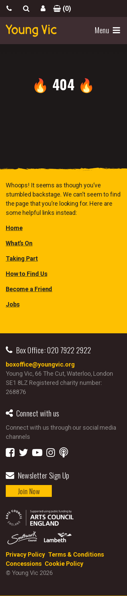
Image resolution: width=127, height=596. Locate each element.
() (60, 8)
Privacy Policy (25, 554)
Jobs (13, 304)
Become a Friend (29, 289)
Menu (102, 30)
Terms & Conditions (76, 554)
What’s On (19, 243)
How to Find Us (26, 273)
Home (14, 227)
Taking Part (22, 258)
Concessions (24, 563)
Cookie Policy (64, 563)
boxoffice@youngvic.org (40, 364)
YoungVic (31, 30)
